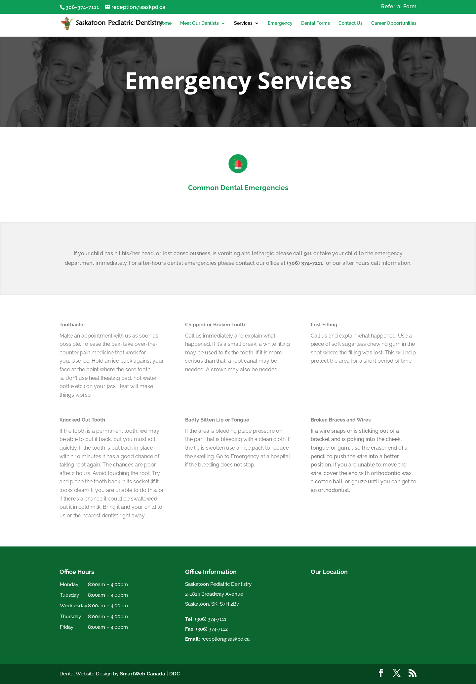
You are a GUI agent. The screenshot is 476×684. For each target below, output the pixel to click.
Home (165, 23)
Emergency (280, 23)
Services (243, 23)
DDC (174, 674)
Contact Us (350, 23)
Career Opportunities (393, 23)
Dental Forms (315, 23)
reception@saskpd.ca (225, 639)
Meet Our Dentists (199, 23)
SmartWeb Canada (142, 674)
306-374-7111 (82, 7)
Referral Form (398, 7)
